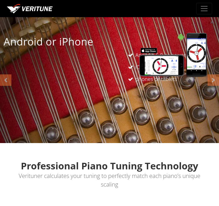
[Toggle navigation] (204, 8)
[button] (5, 80)
